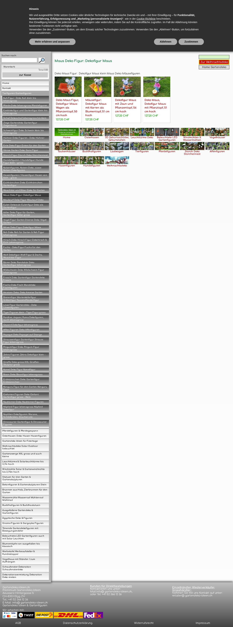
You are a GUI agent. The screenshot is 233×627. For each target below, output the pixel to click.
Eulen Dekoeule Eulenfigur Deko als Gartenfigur (23, 206)
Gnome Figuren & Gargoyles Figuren (23, 523)
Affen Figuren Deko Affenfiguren (21, 330)
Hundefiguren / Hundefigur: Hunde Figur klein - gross (23, 161)
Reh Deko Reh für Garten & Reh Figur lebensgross (23, 233)
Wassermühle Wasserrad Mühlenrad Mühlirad (22, 499)
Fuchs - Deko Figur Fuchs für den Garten (22, 248)
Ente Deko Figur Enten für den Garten (24, 145)
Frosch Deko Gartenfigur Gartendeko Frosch (24, 278)
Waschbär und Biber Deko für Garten (24, 190)
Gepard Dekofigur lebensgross (20, 325)
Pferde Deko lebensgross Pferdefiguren (25, 105)
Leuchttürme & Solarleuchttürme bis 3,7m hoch (22, 463)
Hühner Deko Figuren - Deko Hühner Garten (23, 139)
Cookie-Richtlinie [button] (146, 594)
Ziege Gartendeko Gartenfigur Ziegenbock (20, 124)
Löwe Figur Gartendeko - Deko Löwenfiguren (20, 306)
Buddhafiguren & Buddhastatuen (21, 505)
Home (5, 83)
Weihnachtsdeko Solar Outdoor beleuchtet (20, 447)
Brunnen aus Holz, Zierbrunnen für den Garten (24, 491)
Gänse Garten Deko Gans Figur (20, 150)
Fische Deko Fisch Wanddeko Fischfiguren (19, 286)
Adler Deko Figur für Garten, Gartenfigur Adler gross (19, 213)
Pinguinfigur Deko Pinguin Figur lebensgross (21, 348)
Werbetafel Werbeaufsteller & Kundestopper (18, 552)
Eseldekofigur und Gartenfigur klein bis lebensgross (25, 111)
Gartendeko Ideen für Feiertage (20, 441)
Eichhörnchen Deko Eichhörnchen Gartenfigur (22, 184)
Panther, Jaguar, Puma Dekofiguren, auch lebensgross (23, 318)
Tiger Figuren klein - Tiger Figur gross (24, 312)
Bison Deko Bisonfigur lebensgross (22, 374)
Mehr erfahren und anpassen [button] (52, 617)
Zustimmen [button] (191, 617)
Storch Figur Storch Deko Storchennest (25, 155)
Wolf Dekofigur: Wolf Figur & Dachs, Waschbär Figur (23, 256)
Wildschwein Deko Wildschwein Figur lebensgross (23, 271)
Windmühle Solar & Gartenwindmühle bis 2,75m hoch (23, 470)
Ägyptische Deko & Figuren (17, 518)
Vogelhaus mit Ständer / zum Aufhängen (18, 560)
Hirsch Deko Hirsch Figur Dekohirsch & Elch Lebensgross (25, 241)
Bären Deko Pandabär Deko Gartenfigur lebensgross (18, 263)
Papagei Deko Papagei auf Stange (22, 335)
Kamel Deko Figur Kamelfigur (19, 369)
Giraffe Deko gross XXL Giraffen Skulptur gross (21, 363)
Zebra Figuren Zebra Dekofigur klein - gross (24, 356)
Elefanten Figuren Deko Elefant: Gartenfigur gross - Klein (21, 395)
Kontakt (6, 88)
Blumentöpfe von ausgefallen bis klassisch (21, 545)
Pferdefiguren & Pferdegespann (20, 431)
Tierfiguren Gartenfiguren (16, 93)
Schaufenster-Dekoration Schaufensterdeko (16, 568)
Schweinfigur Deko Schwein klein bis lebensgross (23, 131)
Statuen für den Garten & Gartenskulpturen (16, 478)
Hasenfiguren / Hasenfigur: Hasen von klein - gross (25, 176)
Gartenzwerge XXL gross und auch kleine (22, 455)
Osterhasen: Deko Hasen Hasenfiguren (24, 436)
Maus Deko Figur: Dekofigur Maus (22, 195)
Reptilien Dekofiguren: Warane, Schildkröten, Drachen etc (20, 415)
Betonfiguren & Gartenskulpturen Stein (24, 485)
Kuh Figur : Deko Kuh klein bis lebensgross (19, 99)
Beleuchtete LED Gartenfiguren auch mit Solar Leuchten (23, 537)
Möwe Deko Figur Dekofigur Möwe (22, 227)
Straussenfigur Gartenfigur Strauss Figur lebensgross (23, 341)
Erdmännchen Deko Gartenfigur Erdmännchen (21, 380)
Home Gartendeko (214, 67)
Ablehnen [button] (165, 617)
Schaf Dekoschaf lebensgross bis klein (24, 118)
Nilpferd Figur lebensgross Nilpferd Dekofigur (23, 408)
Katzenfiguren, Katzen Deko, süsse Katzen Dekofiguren (22, 169)
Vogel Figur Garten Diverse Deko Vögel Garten (24, 221)
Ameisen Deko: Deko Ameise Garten (23, 292)
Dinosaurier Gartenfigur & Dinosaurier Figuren (25, 423)
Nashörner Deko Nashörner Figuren (23, 402)
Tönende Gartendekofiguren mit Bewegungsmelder (20, 529)
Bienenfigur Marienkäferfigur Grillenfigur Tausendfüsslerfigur (21, 298)
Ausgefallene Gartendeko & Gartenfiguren (17, 511)
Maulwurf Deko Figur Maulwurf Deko (23, 200)
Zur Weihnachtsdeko (214, 62)
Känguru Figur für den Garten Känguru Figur (25, 388)
